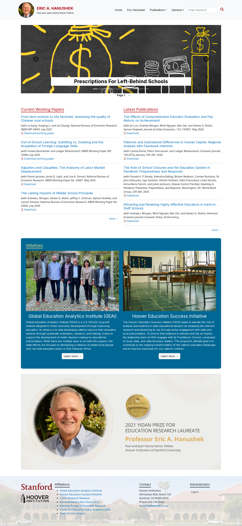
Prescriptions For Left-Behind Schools (121, 81)
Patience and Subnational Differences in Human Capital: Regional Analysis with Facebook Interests (172, 144)
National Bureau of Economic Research (83, 505)
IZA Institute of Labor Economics (79, 502)
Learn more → (72, 356)
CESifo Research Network (74, 498)
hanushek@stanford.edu (154, 505)
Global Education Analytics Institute (81, 490)
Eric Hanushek (136, 10)
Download (30, 184)
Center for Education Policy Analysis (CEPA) (85, 509)
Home (118, 10)
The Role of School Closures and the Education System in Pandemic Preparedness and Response (167, 169)
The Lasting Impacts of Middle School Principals (57, 193)
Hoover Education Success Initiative (81, 494)
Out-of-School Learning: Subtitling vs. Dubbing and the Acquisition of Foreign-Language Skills (62, 144)
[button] (36, 59)
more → (113, 218)
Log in (194, 492)
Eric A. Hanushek (55, 8)
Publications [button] (157, 10)
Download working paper (39, 133)
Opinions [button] (177, 10)
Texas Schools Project (72, 513)
